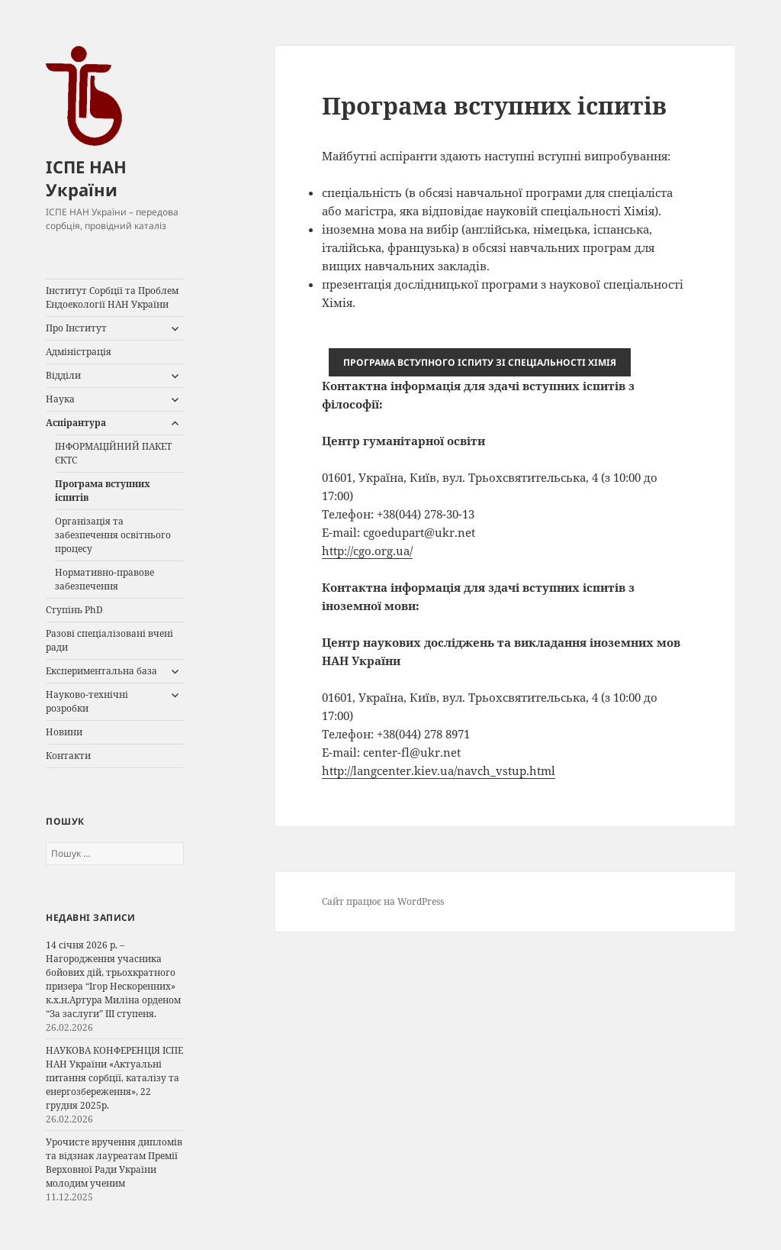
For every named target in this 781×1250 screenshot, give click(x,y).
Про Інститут (76, 327)
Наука (60, 398)
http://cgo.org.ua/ (367, 550)
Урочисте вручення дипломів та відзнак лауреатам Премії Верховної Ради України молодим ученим (114, 1162)
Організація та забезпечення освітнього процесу (113, 535)
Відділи (63, 375)
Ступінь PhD (74, 609)
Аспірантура (76, 422)
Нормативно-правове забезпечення (104, 579)
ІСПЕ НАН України (86, 178)
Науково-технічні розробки (87, 701)
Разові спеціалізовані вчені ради (109, 640)
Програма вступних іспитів (102, 490)
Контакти (68, 755)
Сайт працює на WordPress (383, 901)
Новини (64, 731)
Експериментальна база (101, 670)
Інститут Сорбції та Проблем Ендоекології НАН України (112, 297)
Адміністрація (78, 351)
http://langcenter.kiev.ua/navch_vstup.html (438, 770)
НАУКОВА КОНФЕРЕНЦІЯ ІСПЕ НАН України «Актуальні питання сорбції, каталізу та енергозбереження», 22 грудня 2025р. (114, 1078)
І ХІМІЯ (479, 362)
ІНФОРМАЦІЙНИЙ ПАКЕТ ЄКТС (113, 453)
